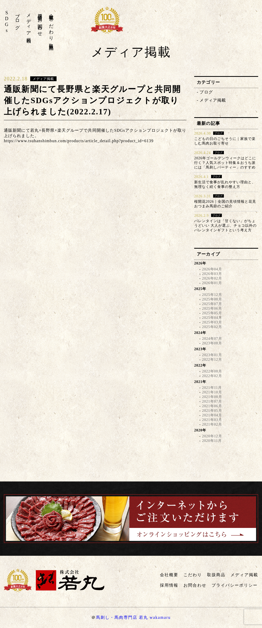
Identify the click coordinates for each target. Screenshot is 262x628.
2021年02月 (212, 424)
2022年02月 (212, 376)
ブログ (17, 19)
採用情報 (39, 11)
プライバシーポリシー (235, 585)
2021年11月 (212, 388)
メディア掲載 (28, 23)
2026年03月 (212, 274)
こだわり (51, 27)
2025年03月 (212, 322)
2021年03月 (212, 420)
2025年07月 (212, 304)
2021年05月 (212, 411)
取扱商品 (51, 41)
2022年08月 (212, 371)
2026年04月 (212, 269)
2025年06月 (212, 308)
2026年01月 (212, 283)
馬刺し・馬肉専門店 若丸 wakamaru (133, 617)
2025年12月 (212, 295)
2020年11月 (212, 441)
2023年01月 (212, 355)
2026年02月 (212, 278)
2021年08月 (212, 397)
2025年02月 (212, 327)
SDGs (6, 22)
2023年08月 (212, 343)
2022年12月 (212, 359)
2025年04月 (212, 318)
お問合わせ (39, 24)
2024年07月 (212, 339)
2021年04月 (212, 415)
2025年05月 (212, 313)
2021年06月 (212, 406)
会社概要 (51, 11)
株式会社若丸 (223, 23)
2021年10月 (212, 392)
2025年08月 (212, 299)
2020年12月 (212, 436)
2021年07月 (212, 401)
